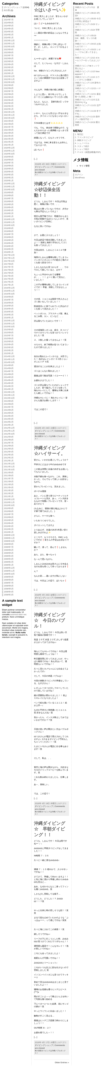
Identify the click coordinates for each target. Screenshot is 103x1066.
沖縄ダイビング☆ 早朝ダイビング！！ (49, 829)
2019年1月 (9, 216)
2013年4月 (9, 416)
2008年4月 (9, 592)
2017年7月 (9, 267)
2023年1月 (9, 73)
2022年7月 (9, 91)
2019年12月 (9, 183)
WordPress (80, 177)
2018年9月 (9, 228)
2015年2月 (9, 350)
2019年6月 (9, 201)
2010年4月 (9, 523)
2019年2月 (9, 213)
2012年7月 (9, 443)
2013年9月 (9, 401)
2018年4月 (9, 243)
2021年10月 (9, 118)
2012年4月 (9, 452)
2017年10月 (9, 261)
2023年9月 (9, 49)
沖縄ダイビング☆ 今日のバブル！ (49, 620)
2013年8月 (9, 404)
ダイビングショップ (13, 7)
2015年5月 (9, 341)
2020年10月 (9, 154)
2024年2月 (9, 34)
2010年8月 (9, 511)
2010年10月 (9, 505)
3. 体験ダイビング (83, 140)
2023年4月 (9, 64)
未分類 (7, 10)
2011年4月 (9, 487)
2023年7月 (9, 55)
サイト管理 (84, 166)
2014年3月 (9, 383)
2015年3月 (9, 347)
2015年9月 (9, 329)
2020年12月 (9, 148)
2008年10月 (9, 574)
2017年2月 (9, 282)
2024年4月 (9, 28)
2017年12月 (9, 255)
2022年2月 (9, 106)
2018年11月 (9, 222)
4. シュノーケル (82, 143)
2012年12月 (9, 428)
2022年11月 (9, 79)
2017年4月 (9, 276)
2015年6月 (9, 338)
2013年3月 (9, 419)
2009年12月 (9, 535)
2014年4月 (9, 380)
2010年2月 (9, 529)
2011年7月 (9, 478)
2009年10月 (9, 541)
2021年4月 (9, 136)
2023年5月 (9, 61)
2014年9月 (9, 365)
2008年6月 (9, 586)
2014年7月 (9, 371)
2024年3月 (9, 31)
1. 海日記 (79, 134)
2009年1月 (9, 565)
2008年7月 (9, 583)
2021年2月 (9, 142)
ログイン (79, 174)
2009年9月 (9, 544)
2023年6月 (9, 58)
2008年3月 (9, 595)
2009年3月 (9, 559)
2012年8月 (9, 440)
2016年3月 (9, 311)
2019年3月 (9, 210)
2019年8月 (9, 195)
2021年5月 (9, 133)
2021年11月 (9, 115)
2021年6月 (9, 130)
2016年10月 (9, 294)
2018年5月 (9, 240)
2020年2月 (9, 177)
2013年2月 (9, 422)
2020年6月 (9, 165)
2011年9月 (9, 472)
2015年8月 (9, 332)
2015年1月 (9, 353)
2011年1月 (9, 496)
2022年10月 (9, 82)
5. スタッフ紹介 (82, 146)
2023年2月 (9, 70)
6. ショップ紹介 (82, 149)
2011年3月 (9, 490)
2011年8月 (9, 475)
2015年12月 (9, 320)
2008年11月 (9, 571)
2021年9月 (9, 121)
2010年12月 (9, 499)
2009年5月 (9, 553)
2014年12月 (9, 356)
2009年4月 (9, 556)
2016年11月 (9, 291)
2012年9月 (9, 437)
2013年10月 (9, 398)
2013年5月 (9, 413)
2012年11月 (9, 431)
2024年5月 (9, 25)
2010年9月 (9, 508)
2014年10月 (9, 362)
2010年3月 (9, 526)
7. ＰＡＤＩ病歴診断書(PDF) (88, 152)
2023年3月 (9, 67)
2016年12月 (9, 288)
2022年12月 (9, 76)
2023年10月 (9, 46)
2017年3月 (9, 279)
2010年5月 (9, 520)
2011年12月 (9, 463)
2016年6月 (9, 303)
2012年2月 (9, 457)
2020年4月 (9, 171)
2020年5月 (9, 168)
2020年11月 (9, 151)
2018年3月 (9, 246)
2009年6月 (9, 550)
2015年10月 (9, 326)
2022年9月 (9, 85)
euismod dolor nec (18, 614)
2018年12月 (9, 219)
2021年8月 (9, 124)
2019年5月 (9, 204)
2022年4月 (9, 100)
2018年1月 (9, 252)
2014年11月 (9, 359)
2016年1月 (9, 317)
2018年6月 (9, 237)
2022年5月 (9, 97)
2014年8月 (9, 368)
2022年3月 (9, 103)
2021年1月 (9, 145)
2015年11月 (9, 323)
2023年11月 (9, 43)
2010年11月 (9, 502)
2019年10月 (9, 189)
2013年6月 (9, 410)
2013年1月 (9, 425)
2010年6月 (9, 517)
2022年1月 (9, 109)
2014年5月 (9, 377)
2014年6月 (9, 374)
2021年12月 (9, 112)
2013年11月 (9, 395)
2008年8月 (9, 580)
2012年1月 (9, 460)
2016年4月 (9, 309)
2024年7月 (9, 20)
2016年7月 (9, 300)
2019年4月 (9, 207)
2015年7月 (9, 335)
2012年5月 (9, 449)
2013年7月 (9, 407)
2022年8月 (9, 88)
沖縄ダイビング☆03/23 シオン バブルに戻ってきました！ (88, 52)
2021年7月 (9, 127)
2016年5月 (9, 306)
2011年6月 (9, 481)
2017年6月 (9, 270)
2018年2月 (9, 249)
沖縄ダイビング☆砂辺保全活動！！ (49, 189)
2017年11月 (9, 258)
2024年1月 (9, 37)
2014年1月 (9, 389)
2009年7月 (9, 547)
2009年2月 (9, 562)
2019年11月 (9, 186)
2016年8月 (9, 297)
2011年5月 (9, 484)
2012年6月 (9, 446)
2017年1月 (9, 285)
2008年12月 (9, 568)
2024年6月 (9, 22)
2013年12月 (9, 392)
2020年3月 (9, 174)
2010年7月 (9, 514)
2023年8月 (9, 52)
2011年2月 (9, 493)
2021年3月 (9, 139)
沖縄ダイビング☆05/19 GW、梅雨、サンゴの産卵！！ (86, 38)
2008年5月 (9, 589)
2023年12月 (9, 40)
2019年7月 (9, 198)
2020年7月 (9, 163)
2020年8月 (9, 160)
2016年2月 (9, 314)
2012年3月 (9, 454)
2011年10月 (9, 469)
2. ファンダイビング (84, 137)
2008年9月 (9, 577)
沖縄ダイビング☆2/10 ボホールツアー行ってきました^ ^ (87, 60)
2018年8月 (9, 231)
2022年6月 (9, 94)
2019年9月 (9, 192)
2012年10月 (9, 434)
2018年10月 (9, 225)
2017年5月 (9, 273)
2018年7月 (9, 234)
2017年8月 (9, 264)
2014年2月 (9, 386)
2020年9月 (9, 157)
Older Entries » (62, 1062)
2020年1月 (9, 180)
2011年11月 (9, 466)
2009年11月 (9, 538)
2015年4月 (9, 344)
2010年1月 (9, 532)
